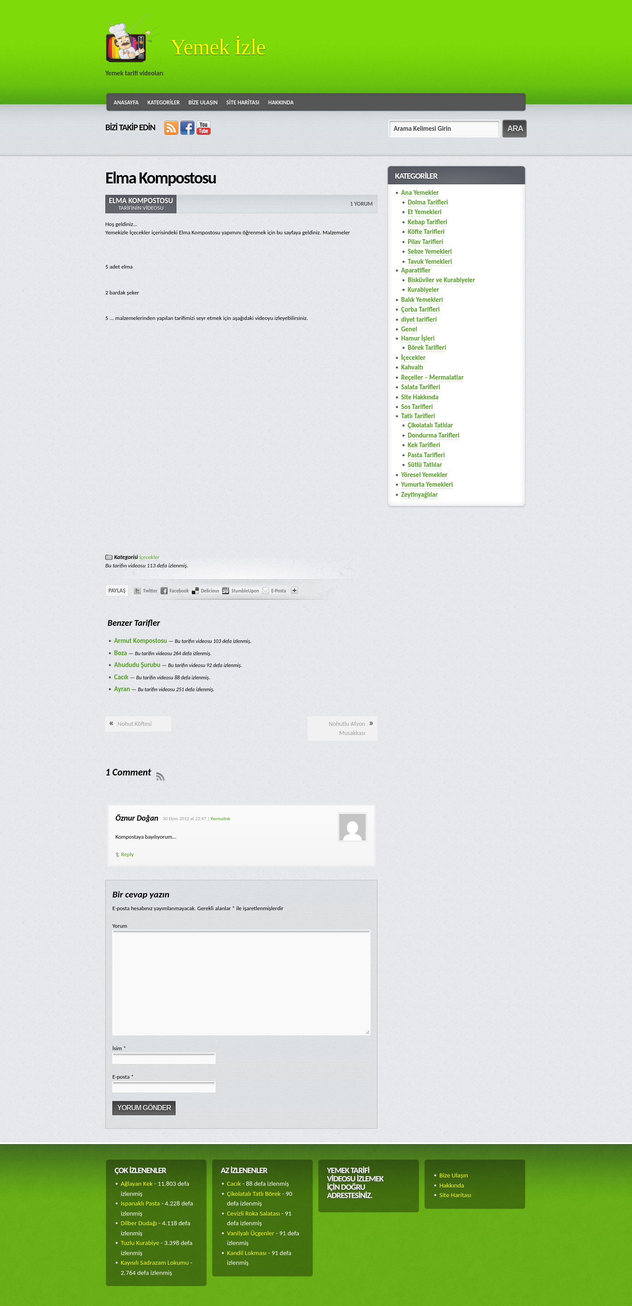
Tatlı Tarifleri (418, 416)
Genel (409, 329)
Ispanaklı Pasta (140, 1203)
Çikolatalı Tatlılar (430, 425)
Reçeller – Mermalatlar (432, 377)
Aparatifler (416, 270)
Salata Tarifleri (420, 387)
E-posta (123, 1076)
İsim (119, 1048)
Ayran (122, 689)
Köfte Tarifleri (426, 232)
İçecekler (149, 557)
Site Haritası (242, 102)
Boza (120, 653)
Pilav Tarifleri (425, 242)
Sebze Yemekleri (430, 251)
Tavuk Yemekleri (430, 262)
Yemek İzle (218, 47)
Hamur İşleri (417, 338)
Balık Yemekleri (422, 300)
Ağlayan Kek (137, 1184)
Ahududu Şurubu (137, 665)
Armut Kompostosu (140, 641)
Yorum (119, 925)
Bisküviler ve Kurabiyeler (441, 280)
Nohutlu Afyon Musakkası (347, 728)
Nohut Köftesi (135, 724)
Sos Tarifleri (417, 407)
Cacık (121, 677)
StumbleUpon (245, 591)
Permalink (220, 819)
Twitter (150, 591)
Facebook (179, 591)
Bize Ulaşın (203, 102)
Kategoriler (163, 102)
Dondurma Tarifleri (434, 435)
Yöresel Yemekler (424, 475)
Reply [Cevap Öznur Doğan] (127, 854)
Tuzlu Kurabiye (140, 1243)
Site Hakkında (419, 397)
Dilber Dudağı (139, 1223)
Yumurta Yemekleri (427, 484)
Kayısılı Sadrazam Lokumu (155, 1263)
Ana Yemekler (420, 193)
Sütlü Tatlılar (425, 465)
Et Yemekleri (425, 212)
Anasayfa (126, 102)
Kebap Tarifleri (427, 222)
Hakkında (281, 102)
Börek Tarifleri (427, 348)
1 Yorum (361, 204)
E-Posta (278, 591)
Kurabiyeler (423, 290)
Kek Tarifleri (424, 445)
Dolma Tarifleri (428, 202)
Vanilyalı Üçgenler (250, 1233)
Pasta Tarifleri (426, 455)
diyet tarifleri (419, 319)
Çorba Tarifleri (420, 309)
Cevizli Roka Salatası (253, 1213)
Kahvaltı (412, 367)
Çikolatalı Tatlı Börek (253, 1194)
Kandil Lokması (246, 1253)
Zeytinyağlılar (419, 495)
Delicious (210, 591)
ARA (515, 128)
